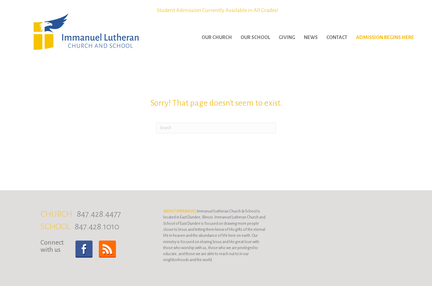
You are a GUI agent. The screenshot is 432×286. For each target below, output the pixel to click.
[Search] (216, 128)
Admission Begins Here (385, 37)
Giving (287, 37)
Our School (255, 37)
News (311, 37)
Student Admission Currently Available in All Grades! (217, 10)
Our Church (217, 37)
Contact (336, 37)
